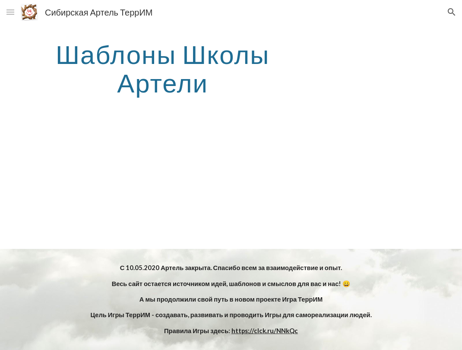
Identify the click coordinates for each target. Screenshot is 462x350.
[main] (162, 68)
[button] (10, 12)
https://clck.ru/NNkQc (264, 330)
